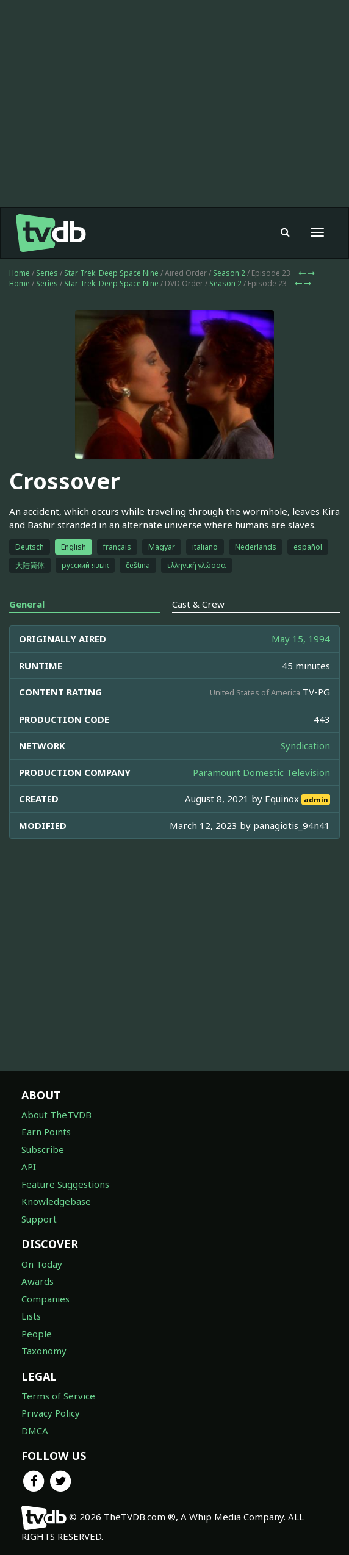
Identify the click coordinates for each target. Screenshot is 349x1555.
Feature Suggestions (65, 1184)
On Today (41, 1264)
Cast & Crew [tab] (198, 604)
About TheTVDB (56, 1114)
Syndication (305, 745)
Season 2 (229, 273)
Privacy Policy (50, 1413)
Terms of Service (58, 1396)
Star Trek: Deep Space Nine (111, 273)
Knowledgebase (56, 1201)
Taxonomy (44, 1351)
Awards (37, 1281)
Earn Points (46, 1132)
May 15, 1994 (301, 639)
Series (47, 273)
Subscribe (42, 1149)
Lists (31, 1316)
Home (19, 273)
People (36, 1333)
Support (39, 1219)
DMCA (34, 1430)
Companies (45, 1299)
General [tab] (27, 604)
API (28, 1166)
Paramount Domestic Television (261, 772)
